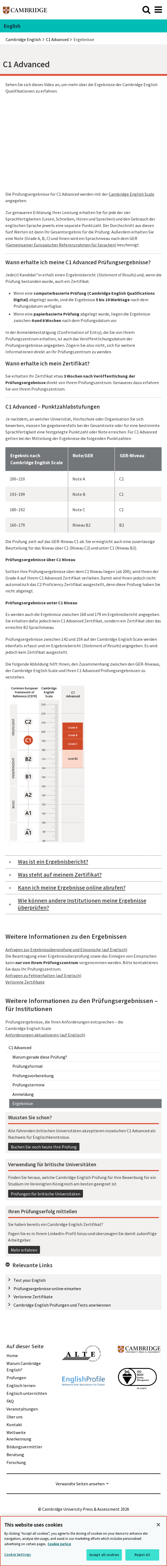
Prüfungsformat (27, 1066)
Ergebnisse (22, 1103)
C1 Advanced (20, 1047)
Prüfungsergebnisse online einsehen (47, 1288)
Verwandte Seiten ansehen (80, 1483)
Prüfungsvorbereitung (33, 1075)
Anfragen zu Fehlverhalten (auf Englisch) (43, 975)
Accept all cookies (104, 1555)
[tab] (83, 862)
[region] (83, 1541)
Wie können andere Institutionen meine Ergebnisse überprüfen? (82, 904)
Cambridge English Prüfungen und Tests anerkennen (62, 1305)
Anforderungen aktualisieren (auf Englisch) (45, 1035)
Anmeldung (23, 1094)
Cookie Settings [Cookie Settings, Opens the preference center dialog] (17, 1554)
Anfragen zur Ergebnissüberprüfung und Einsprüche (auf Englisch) (66, 949)
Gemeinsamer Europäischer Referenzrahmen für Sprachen (61, 245)
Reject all (142, 1555)
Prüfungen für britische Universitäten (45, 1193)
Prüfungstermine (28, 1084)
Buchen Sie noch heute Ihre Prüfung (44, 1147)
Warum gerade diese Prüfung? (39, 1057)
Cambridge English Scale (131, 194)
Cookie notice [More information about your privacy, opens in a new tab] (59, 1544)
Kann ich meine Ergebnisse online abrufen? (71, 887)
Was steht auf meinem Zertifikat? (60, 874)
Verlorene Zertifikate (33, 1296)
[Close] (158, 1525)
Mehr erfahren (24, 1250)
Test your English (30, 1280)
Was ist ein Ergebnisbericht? (53, 861)
